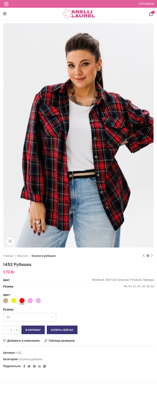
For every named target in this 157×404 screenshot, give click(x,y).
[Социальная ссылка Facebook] (24, 366)
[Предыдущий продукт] (144, 256)
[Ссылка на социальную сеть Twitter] (29, 366)
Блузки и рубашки (44, 255)
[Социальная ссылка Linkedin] (39, 366)
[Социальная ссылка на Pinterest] (34, 366)
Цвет (6, 294)
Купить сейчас (62, 329)
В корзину (33, 329)
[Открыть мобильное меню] (5, 14)
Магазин (22, 255)
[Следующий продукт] (152, 256)
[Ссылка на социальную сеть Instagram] (6, 3)
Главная (8, 255)
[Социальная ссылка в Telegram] (44, 366)
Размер (8, 309)
